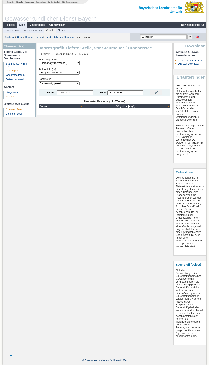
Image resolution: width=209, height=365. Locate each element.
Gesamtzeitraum (15, 74)
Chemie (50, 30)
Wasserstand (13, 30)
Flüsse (11, 24)
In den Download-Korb (190, 60)
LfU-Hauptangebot (69, 2)
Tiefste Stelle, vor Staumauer (60, 37)
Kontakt (19, 2)
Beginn (51, 92)
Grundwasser (57, 24)
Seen (22, 24)
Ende (103, 92)
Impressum (29, 2)
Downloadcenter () (192, 24)
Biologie (62, 30)
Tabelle (10, 96)
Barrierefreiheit (54, 2)
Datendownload (15, 79)
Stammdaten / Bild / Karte (17, 65)
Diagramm (12, 92)
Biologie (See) (14, 113)
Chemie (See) (14, 109)
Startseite (10, 2)
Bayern (39, 37)
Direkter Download (188, 63)
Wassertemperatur (33, 30)
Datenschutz (41, 2)
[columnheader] (61, 106)
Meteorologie (37, 24)
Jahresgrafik (13, 70)
